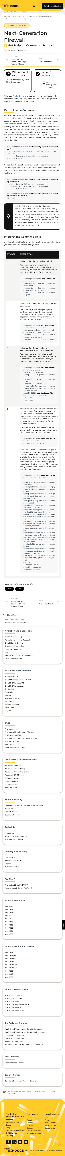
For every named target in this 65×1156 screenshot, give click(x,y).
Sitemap (9, 1136)
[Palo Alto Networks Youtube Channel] (26, 1144)
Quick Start (11, 1093)
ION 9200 (9, 934)
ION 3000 (9, 919)
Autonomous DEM (12, 867)
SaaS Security (11, 787)
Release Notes (12, 1122)
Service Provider (12, 704)
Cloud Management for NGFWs (18, 680)
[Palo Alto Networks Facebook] (8, 1144)
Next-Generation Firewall (21, 16)
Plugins (8, 711)
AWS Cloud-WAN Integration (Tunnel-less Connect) (27, 1032)
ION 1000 (9, 906)
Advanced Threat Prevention (17, 772)
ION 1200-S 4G (11, 965)
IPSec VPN (9, 809)
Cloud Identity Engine (14, 643)
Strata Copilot (53, 6)
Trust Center (50, 1123)
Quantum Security (12, 815)
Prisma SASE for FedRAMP (16, 885)
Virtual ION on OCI (13, 1008)
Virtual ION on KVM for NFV (17, 1004)
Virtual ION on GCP (13, 1001)
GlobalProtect (11, 833)
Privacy (48, 1120)
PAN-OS (8, 695)
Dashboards (10, 857)
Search (9, 1125)
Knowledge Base (34, 1133)
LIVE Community (34, 1131)
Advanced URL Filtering (15, 769)
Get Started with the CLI (42, 16)
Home (6, 16)
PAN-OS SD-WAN (12, 698)
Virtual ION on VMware (15, 1011)
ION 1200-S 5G (11, 968)
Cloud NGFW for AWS (14, 683)
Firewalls (9, 692)
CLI (8, 1091)
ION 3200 (9, 922)
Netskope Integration (14, 1041)
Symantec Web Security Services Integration (24, 1044)
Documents (50, 1128)
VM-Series (9, 707)
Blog (8, 1127)
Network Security (18, 1091)
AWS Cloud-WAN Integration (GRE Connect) (24, 1029)
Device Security (11, 781)
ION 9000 (9, 931)
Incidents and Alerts (13, 860)
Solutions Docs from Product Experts (20, 1081)
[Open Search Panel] (35, 6)
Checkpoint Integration (14, 1035)
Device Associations (13, 649)
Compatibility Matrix (15, 1130)
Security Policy (11, 812)
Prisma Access (11, 729)
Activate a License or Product (17, 640)
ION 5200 (9, 925)
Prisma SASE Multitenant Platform (20, 732)
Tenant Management (13, 658)
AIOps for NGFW (12, 677)
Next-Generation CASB (15, 747)
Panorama (9, 701)
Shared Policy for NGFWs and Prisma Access (24, 806)
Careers (30, 1123)
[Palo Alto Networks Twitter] (20, 1144)
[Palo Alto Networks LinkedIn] (14, 1144)
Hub (6, 652)
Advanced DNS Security (15, 775)
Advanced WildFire (13, 766)
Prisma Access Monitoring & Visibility (21, 738)
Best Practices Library (14, 1063)
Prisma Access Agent (14, 839)
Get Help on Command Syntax (17, 19)
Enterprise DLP (11, 784)
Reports (8, 864)
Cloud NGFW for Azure (14, 686)
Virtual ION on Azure (13, 998)
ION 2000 (9, 915)
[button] (63, 925)
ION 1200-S (10, 912)
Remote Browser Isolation (16, 836)
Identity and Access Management (19, 655)
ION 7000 (9, 928)
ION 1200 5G (10, 958)
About (29, 1120)
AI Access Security (13, 778)
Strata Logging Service (14, 646)
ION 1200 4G (10, 955)
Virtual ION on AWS (13, 995)
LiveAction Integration (14, 1038)
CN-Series (9, 689)
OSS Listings (11, 1133)
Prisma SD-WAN (12, 741)
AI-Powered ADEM (13, 735)
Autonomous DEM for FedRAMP (18, 888)
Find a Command (20, 96)
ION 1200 (9, 909)
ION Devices (10, 744)
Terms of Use (50, 1125)
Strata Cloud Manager (14, 637)
